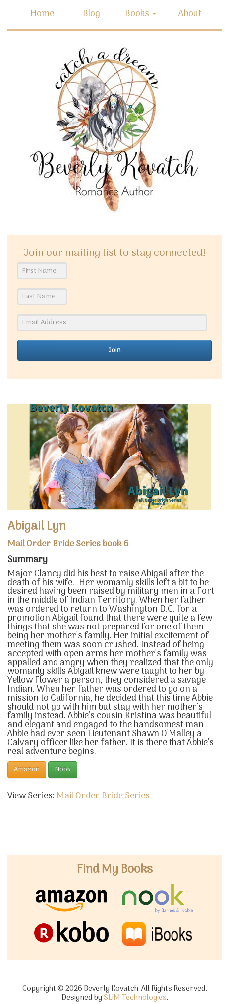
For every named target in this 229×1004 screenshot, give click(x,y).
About (189, 14)
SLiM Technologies (135, 998)
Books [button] (140, 14)
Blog (91, 14)
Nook (63, 769)
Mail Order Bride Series (103, 796)
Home (42, 14)
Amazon (27, 769)
